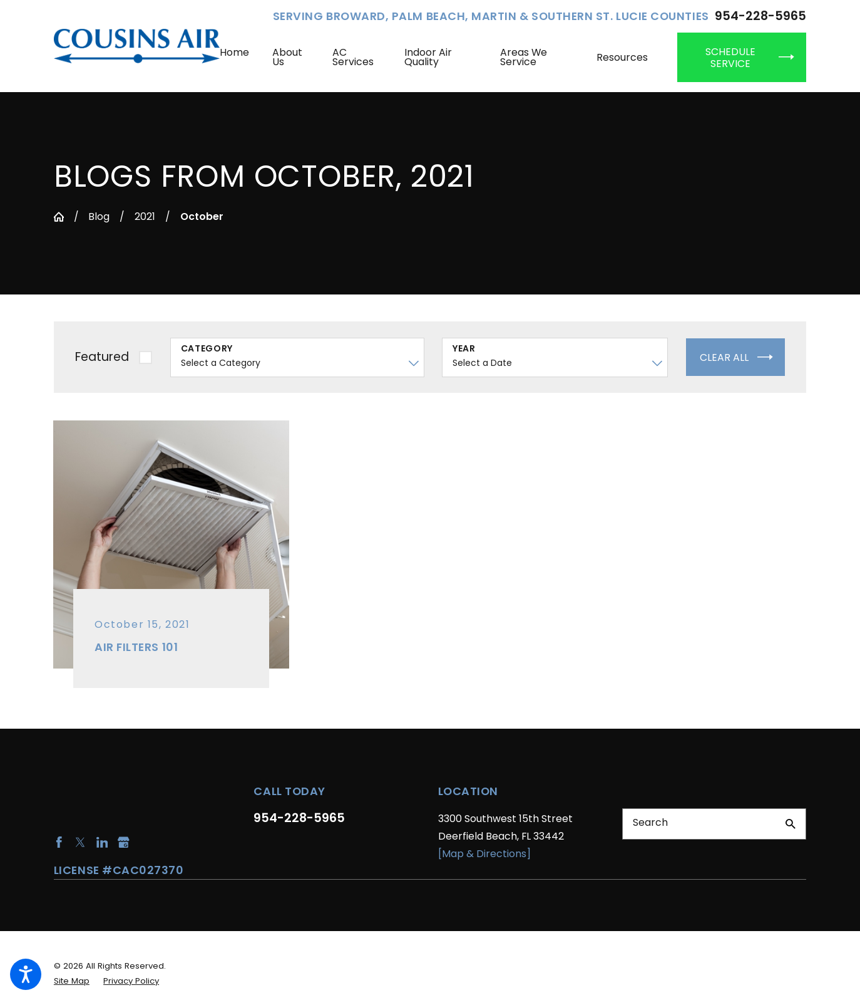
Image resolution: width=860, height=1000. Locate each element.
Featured (102, 356)
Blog (99, 216)
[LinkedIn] (102, 842)
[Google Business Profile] (124, 842)
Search (650, 822)
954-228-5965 (760, 16)
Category (207, 348)
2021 (145, 216)
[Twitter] (80, 842)
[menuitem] (240, 57)
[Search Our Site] (791, 824)
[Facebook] (59, 842)
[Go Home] (59, 217)
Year (464, 348)
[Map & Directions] (484, 853)
